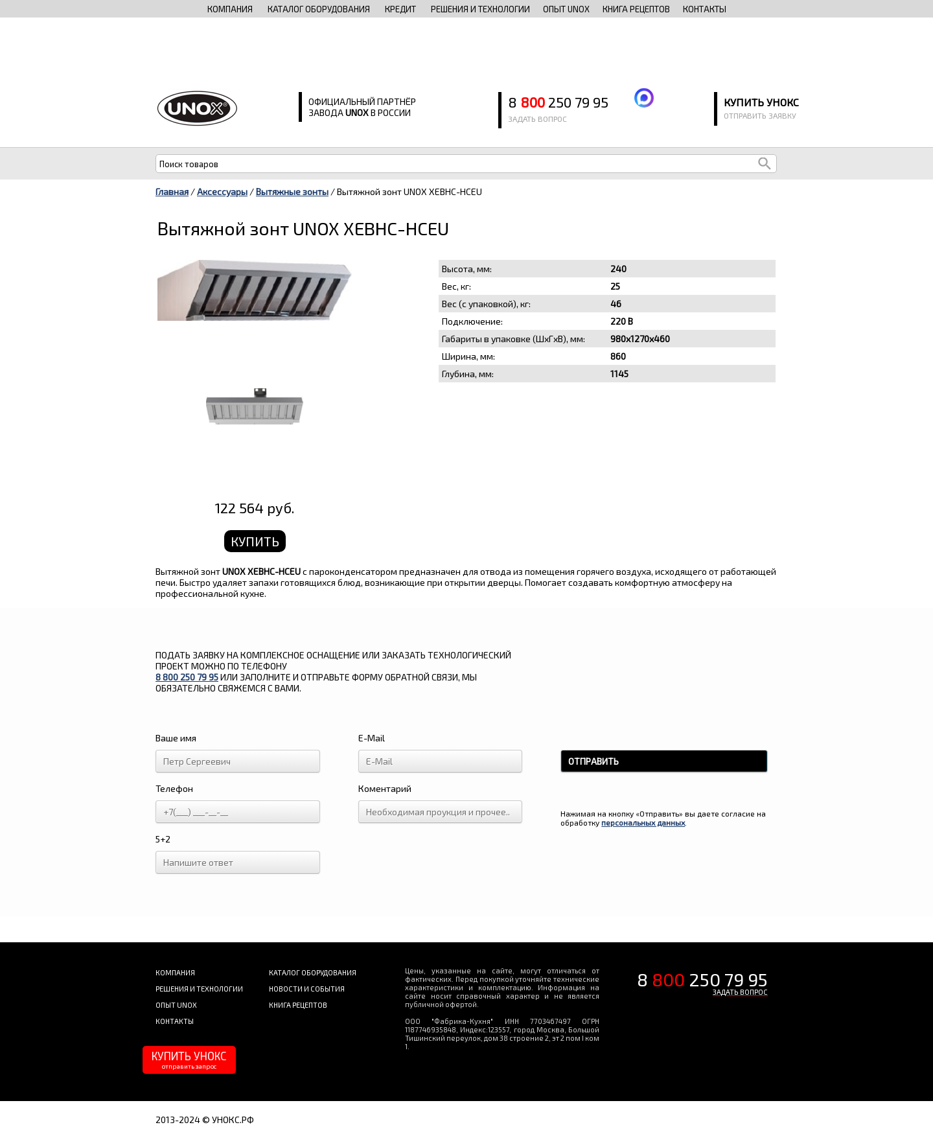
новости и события (307, 988)
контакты (704, 9)
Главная (172, 191)
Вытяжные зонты (292, 191)
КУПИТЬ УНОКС (189, 1059)
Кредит (400, 9)
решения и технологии (480, 9)
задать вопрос (537, 118)
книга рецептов (636, 9)
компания (230, 9)
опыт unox (566, 9)
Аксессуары (222, 191)
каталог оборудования (319, 9)
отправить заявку (760, 115)
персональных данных (643, 822)
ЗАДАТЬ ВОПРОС (740, 992)
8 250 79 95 (558, 102)
